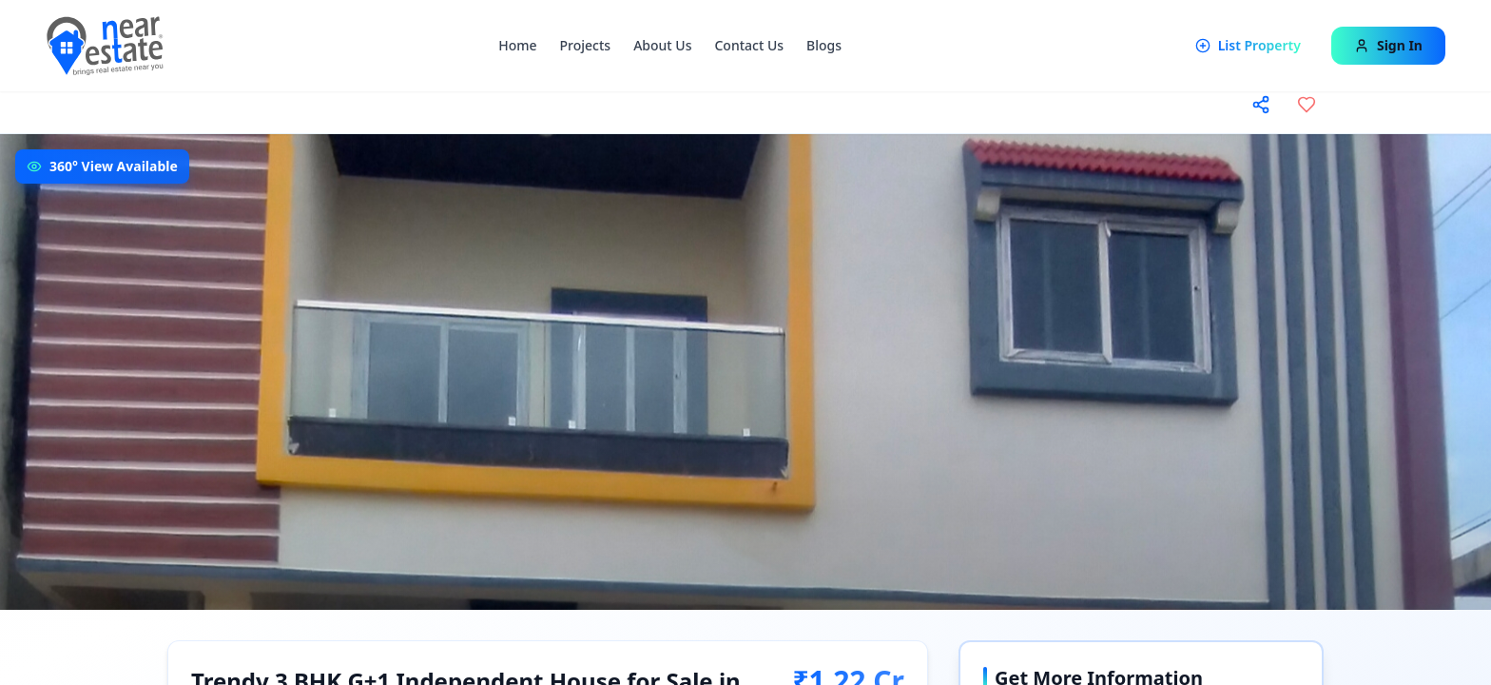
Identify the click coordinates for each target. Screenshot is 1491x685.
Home (517, 45)
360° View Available (113, 166)
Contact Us (749, 45)
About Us (662, 45)
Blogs (824, 45)
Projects (585, 45)
